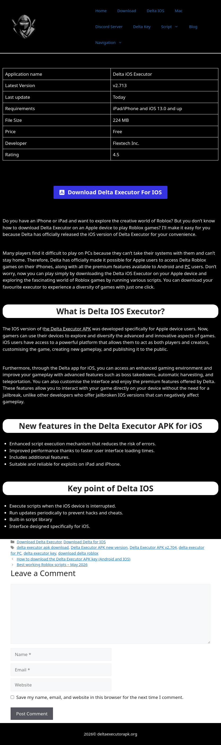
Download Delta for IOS (85, 541)
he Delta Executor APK (67, 329)
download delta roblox (78, 553)
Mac (179, 10)
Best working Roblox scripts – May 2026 (52, 564)
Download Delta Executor (39, 541)
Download (126, 10)
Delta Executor (66, 26)
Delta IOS (155, 10)
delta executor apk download (43, 547)
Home (101, 10)
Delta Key (142, 26)
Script (172, 26)
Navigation (111, 42)
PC (187, 266)
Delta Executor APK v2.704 (153, 547)
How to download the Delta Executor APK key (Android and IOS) (73, 559)
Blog (193, 26)
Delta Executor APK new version (99, 547)
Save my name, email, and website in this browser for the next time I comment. (99, 697)
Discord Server (108, 26)
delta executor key (40, 553)
